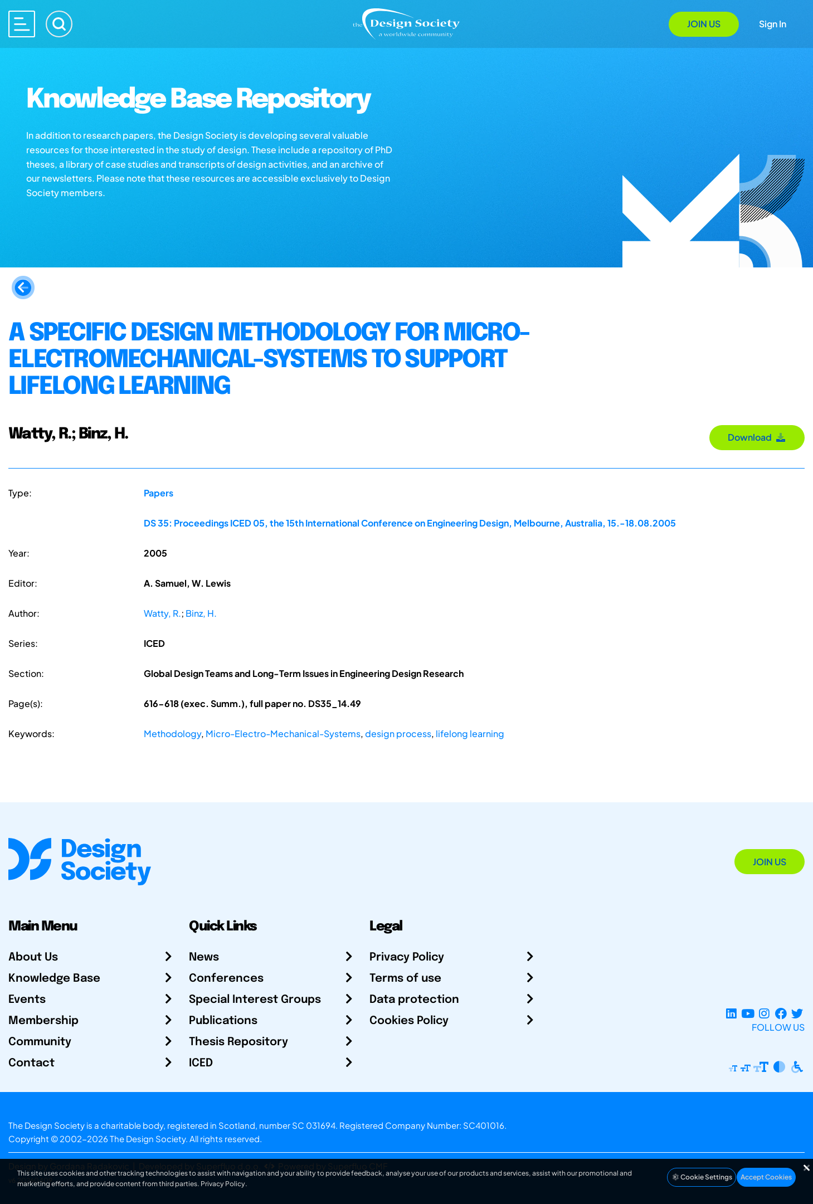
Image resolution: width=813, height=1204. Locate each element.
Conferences (226, 978)
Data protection (414, 1000)
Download (757, 437)
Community (39, 1042)
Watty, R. (162, 613)
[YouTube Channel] (747, 1014)
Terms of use (405, 978)
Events (27, 1000)
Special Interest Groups (255, 1000)
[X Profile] (797, 1014)
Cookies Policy (409, 1021)
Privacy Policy (406, 957)
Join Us (703, 24)
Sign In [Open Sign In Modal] (772, 24)
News (204, 957)
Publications (223, 1021)
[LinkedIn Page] (731, 1014)
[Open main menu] (21, 24)
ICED (201, 1063)
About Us (33, 957)
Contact (31, 1063)
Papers (158, 493)
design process (398, 733)
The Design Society (148, 1138)
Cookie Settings (701, 1177)
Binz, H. (201, 613)
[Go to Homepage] (406, 23)
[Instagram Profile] (764, 1014)
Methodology (172, 733)
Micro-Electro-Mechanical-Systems (283, 733)
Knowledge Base (54, 978)
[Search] (59, 24)
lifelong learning (470, 733)
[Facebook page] (780, 1014)
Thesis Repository (238, 1042)
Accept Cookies (766, 1177)
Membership (43, 1021)
